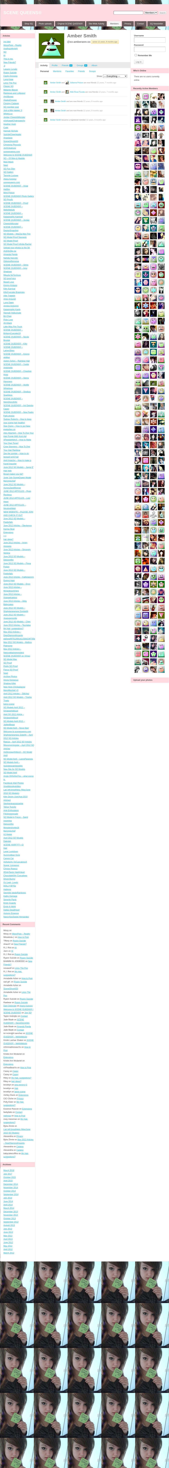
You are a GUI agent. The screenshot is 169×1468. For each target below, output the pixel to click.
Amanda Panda (11, 254)
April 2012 (8, 1249)
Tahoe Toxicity (10, 807)
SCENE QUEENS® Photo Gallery (19, 196)
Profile (55, 65)
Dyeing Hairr (9, 580)
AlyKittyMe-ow (10, 251)
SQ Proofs (8, 199)
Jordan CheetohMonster (14, 117)
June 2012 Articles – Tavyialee (17, 625)
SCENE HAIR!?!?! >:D (14, 845)
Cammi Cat (9, 858)
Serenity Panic (10, 900)
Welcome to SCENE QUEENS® (18, 155)
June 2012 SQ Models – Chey (17, 621)
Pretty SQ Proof (11, 666)
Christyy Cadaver (11, 103)
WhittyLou (8, 114)
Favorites (70, 71)
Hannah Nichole (11, 131)
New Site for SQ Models (14, 769)
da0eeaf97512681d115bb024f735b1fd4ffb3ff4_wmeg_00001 (31, 639)
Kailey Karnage (10, 896)
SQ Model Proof (11, 241)
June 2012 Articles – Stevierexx (18, 525)
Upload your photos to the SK (17, 248)
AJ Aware (8, 834)
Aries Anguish (10, 299)
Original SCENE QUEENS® (70, 24)
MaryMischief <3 (11, 690)
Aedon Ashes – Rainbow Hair (17, 361)
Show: (99, 76)
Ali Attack (8, 323)
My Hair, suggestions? (13, 628)
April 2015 (8, 1181)
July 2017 (8, 1174)
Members (114, 24)
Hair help (8, 471)
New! (6, 165)
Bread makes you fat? (13, 474)
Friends (67, 65)
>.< (5, 536)
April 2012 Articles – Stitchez (16, 694)
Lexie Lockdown (11, 851)
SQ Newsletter (156, 24)
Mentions (57, 71)
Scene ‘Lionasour (11, 865)
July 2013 (8, 1229)
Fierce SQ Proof (11, 670)
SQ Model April (10, 772)
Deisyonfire (9, 824)
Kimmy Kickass (10, 285)
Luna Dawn (9, 302)
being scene (9, 704)
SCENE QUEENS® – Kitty (15, 344)
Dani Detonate (10, 1006)
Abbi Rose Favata (77, 92)
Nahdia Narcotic (11, 258)
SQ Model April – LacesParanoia (18, 759)
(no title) (7, 42)
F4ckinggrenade (11, 814)
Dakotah (7, 841)
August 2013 (9, 1225)
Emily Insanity (10, 903)
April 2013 (8, 1239)
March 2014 (9, 1208)
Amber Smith (82, 35)
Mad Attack (9, 162)
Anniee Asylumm (11, 306)
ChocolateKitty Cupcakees (15, 875)
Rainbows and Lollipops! (14, 93)
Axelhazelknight (11, 48)
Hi (4, 55)
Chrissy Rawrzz (11, 869)
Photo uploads (45, 24)
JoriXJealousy (10, 148)
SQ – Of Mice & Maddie (14, 158)
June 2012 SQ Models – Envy (17, 584)
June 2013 (8, 1232)
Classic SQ (9, 86)
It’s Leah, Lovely (11, 882)
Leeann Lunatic (10, 69)
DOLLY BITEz (10, 886)
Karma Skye (9, 529)
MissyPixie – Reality (13, 45)
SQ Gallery (9, 172)
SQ (5, 52)
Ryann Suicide (10, 73)
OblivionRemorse (11, 261)
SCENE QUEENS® (23, 12)
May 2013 (8, 1236)
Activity (44, 65)
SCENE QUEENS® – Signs (16, 265)
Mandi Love (9, 282)
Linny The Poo (10, 83)
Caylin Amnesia (11, 76)
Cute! (6, 127)
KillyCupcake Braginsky (14, 292)
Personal (44, 71)
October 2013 (10, 1218)
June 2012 (8, 1242)
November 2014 (11, 1187)
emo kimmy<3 (21, 1085)
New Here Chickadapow (14, 687)
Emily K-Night (10, 906)
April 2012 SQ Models (13, 838)
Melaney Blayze (11, 90)
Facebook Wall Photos (14, 783)
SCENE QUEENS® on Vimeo (17, 656)
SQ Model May (10, 659)
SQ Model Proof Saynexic (15, 237)
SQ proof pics (10, 278)
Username (149, 38)
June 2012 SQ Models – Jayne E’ (19, 467)
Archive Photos (10, 676)
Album (94, 65)
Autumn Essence (11, 913)
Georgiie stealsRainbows (15, 893)
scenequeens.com (12, 151)
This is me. (8, 59)
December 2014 (11, 1184)
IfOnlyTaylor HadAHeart (14, 872)
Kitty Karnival (9, 289)
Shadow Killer (10, 683)
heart (6, 673)
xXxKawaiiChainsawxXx (14, 120)
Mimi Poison (9, 193)
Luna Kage (8, 79)
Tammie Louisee (11, 175)
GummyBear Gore (12, 855)
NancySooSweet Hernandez (16, 917)
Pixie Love (8, 320)
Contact (140, 24)
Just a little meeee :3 (13, 110)
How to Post (23, 937)
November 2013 (11, 1215)
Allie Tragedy (9, 296)
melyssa (7, 1116)
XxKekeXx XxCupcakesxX (15, 862)
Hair (5, 848)
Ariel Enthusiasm (11, 810)
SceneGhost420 (11, 141)
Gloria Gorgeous (11, 680)
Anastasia (8, 138)
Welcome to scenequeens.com (17, 731)
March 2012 (9, 1253)
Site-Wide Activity (96, 24)
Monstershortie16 (11, 827)
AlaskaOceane (10, 100)
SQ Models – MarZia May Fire (17, 234)
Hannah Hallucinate (12, 313)
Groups (82, 65)
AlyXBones (9, 96)
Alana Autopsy (10, 179)
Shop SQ (28, 24)
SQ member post (11, 107)
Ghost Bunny (9, 879)
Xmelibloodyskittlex (12, 786)
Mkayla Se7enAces (12, 275)
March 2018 (9, 1170)
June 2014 (8, 1201)
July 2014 (8, 1198)
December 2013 (11, 1212)
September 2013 (11, 1222)
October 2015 (10, 1177)
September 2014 (11, 1194)
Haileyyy (7, 889)
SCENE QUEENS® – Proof (16, 203)
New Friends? (10, 62)
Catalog (19, 1146)
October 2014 (10, 1191)
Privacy (127, 24)
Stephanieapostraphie (13, 803)
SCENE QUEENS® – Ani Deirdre (18, 405)
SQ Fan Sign (9, 169)
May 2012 (8, 1246)
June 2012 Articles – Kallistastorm (19, 577)
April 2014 (8, 1205)
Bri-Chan (7, 316)
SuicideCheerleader (12, 134)
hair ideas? (9, 539)
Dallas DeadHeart (12, 910)
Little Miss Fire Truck (13, 326)
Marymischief (10, 831)
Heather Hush (10, 124)
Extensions (9, 532)
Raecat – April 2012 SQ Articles (18, 742)
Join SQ (28, 1013)
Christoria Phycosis (12, 145)
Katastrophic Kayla (12, 309)
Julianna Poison (76, 83)
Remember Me (143, 55)
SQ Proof (8, 663)
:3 (4, 66)
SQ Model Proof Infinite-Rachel (17, 244)
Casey (6, 409)
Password (149, 48)
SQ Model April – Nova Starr (16, 728)
